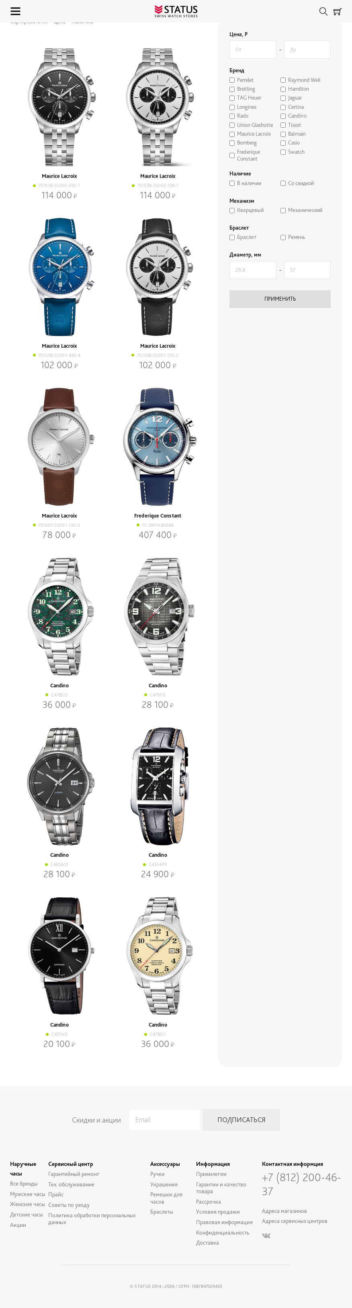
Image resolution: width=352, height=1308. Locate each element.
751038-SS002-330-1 (59, 185)
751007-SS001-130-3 (59, 525)
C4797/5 (158, 695)
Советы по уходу (69, 1204)
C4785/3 (59, 695)
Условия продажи (218, 1211)
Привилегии (211, 1173)
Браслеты (161, 1211)
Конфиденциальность (223, 1232)
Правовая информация (224, 1221)
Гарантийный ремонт (73, 1173)
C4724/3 (59, 1034)
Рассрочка (208, 1201)
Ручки (157, 1173)
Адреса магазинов (284, 1210)
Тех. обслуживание (71, 1184)
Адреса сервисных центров (294, 1220)
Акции (18, 1224)
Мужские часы (27, 1193)
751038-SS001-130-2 (157, 355)
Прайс (55, 1194)
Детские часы (26, 1214)
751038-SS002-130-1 (157, 185)
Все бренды (24, 1183)
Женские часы (27, 1203)
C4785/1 (158, 1034)
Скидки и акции (96, 1120)
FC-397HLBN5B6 (158, 525)
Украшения (164, 1184)
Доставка (207, 1242)
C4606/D (59, 864)
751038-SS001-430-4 (59, 355)
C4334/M (158, 864)
